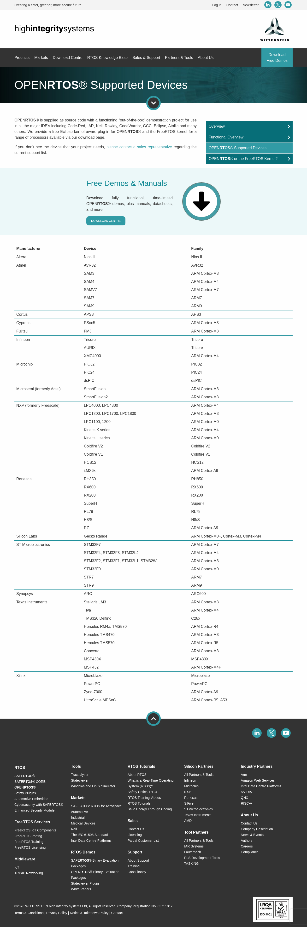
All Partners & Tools (198, 775)
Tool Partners (196, 832)
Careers (247, 846)
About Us (249, 815)
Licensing (135, 835)
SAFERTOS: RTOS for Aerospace (96, 806)
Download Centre (106, 221)
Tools (76, 766)
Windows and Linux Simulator (93, 786)
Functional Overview (226, 137)
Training (134, 866)
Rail (74, 829)
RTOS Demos (83, 852)
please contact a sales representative (139, 147)
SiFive (189, 803)
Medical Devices (83, 823)
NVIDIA (246, 792)
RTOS (19, 768)
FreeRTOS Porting (28, 836)
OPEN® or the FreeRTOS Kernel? (243, 159)
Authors (246, 840)
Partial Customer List (143, 840)
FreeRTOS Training (28, 842)
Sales (133, 821)
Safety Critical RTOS (143, 792)
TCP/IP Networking (28, 873)
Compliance (250, 852)
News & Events (252, 835)
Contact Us (136, 829)
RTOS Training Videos (144, 798)
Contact (232, 5)
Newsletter (251, 5)
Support (135, 852)
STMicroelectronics (198, 809)
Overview (217, 126)
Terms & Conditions (28, 913)
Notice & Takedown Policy (89, 913)
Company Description (257, 829)
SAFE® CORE (30, 782)
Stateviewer (80, 780)
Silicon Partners (198, 766)
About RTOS (137, 775)
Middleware (24, 859)
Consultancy (137, 872)
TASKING (191, 863)
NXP (187, 792)
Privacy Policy (56, 913)
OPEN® (25, 787)
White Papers (81, 889)
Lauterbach (192, 852)
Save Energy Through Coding (150, 809)
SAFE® (24, 776)
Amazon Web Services (258, 780)
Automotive (79, 812)
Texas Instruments (198, 815)
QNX (244, 798)
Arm (244, 775)
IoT (16, 867)
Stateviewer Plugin (85, 883)
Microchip (191, 786)
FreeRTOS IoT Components (35, 830)
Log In (217, 5)
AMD (188, 821)
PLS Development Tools (202, 858)
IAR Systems (194, 846)
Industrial (78, 817)
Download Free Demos (277, 58)
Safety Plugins (25, 793)
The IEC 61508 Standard (89, 835)
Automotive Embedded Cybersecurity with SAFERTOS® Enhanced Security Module (38, 804)
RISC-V (246, 803)
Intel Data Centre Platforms (91, 840)
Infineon (190, 780)
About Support (138, 860)
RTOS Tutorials (141, 766)
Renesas (190, 798)
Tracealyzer (80, 775)
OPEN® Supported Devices (237, 148)
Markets (78, 798)
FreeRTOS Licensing (30, 847)
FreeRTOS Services (32, 822)
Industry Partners (256, 766)
